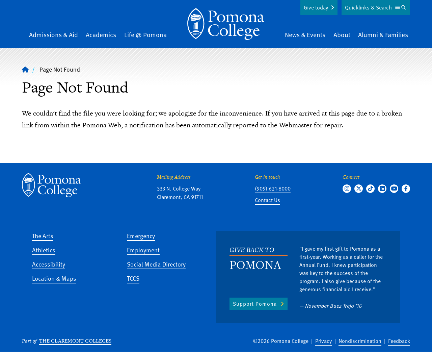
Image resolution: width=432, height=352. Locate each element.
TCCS (133, 278)
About (341, 35)
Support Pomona (255, 304)
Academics (101, 35)
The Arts (42, 235)
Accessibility (48, 264)
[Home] (225, 24)
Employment (143, 249)
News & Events (305, 35)
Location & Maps (54, 278)
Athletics (43, 249)
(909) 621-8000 (273, 188)
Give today (316, 7)
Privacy (323, 341)
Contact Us (267, 200)
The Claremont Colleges (75, 340)
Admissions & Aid (53, 35)
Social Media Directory (156, 264)
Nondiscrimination (360, 341)
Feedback (399, 341)
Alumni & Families (383, 35)
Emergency (141, 235)
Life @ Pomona (145, 35)
